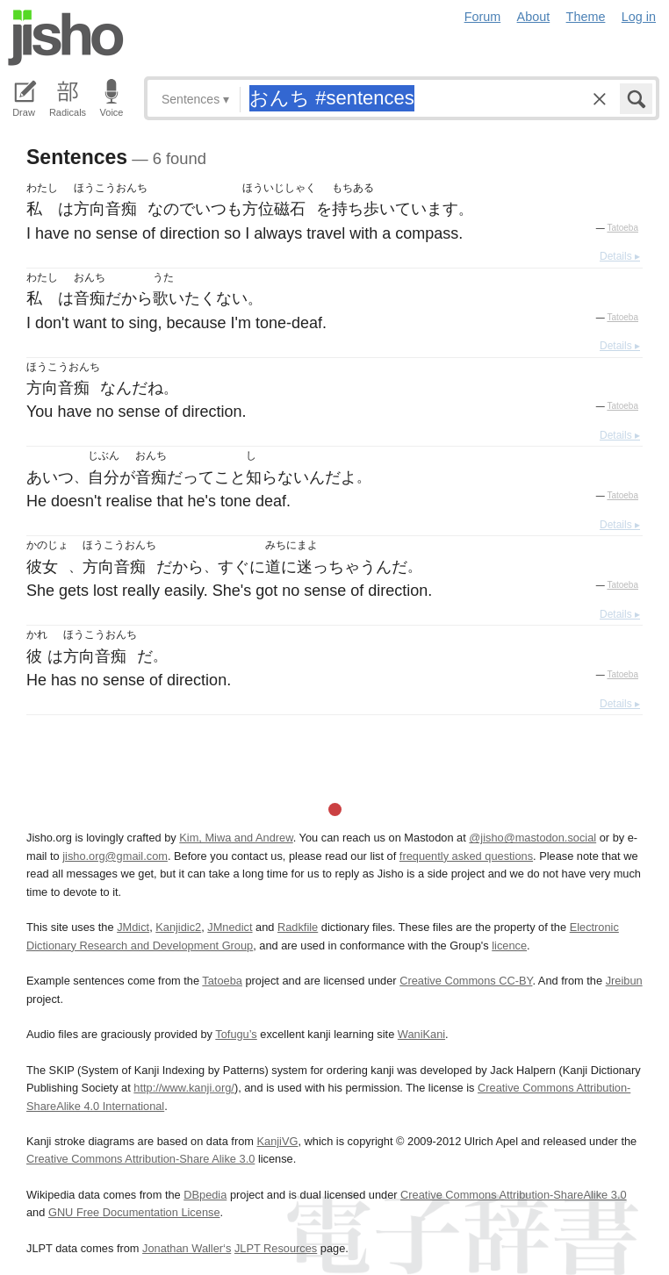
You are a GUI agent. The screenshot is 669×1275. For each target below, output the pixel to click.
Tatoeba (622, 228)
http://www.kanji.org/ (183, 1087)
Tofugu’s (235, 1034)
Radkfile (297, 927)
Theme (586, 17)
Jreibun (624, 980)
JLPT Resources (275, 1248)
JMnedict (229, 927)
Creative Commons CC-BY (465, 980)
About (533, 17)
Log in (639, 17)
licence (509, 945)
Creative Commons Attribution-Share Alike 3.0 (140, 1158)
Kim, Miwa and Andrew (235, 837)
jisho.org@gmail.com (115, 856)
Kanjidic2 (178, 927)
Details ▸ (620, 256)
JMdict (133, 927)
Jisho (66, 38)
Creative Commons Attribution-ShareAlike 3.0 (513, 1194)
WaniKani (421, 1034)
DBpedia (205, 1194)
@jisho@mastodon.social (532, 837)
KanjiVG (277, 1141)
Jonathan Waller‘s (186, 1248)
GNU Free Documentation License (134, 1212)
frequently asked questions (466, 856)
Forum (482, 17)
